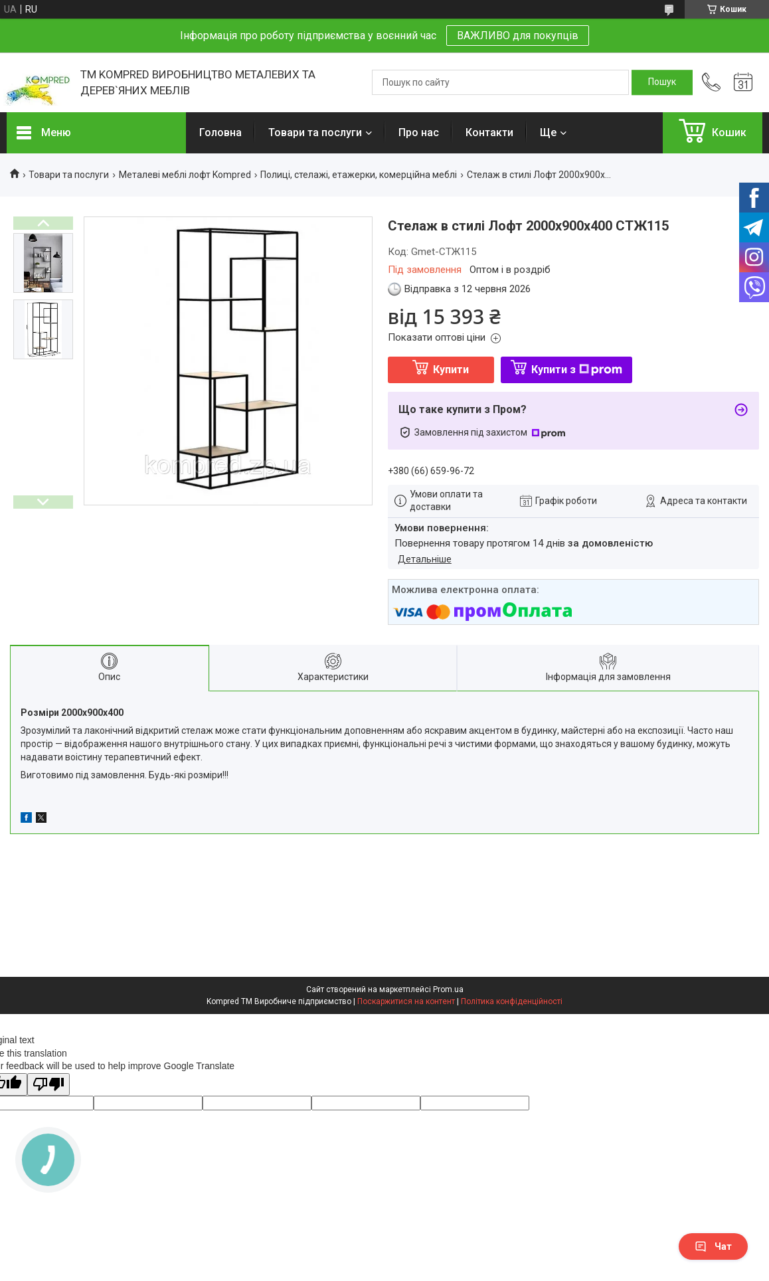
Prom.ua (448, 989)
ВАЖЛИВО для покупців (517, 35)
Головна (220, 132)
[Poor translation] (48, 1084)
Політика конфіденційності (511, 1001)
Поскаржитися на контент (406, 1001)
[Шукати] (662, 82)
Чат (713, 1246)
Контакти (489, 132)
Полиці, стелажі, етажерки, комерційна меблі (358, 174)
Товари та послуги (315, 132)
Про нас (418, 132)
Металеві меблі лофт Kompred (185, 174)
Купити (451, 369)
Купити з (576, 369)
